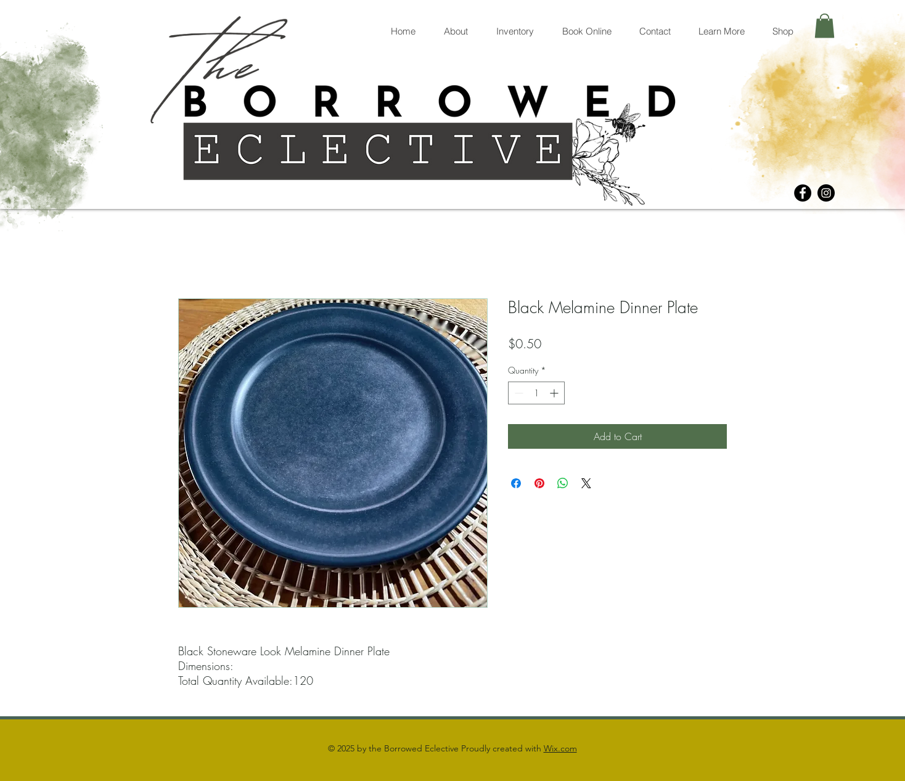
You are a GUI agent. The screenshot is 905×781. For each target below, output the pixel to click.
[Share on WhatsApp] (562, 483)
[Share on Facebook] (516, 483)
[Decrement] (517, 393)
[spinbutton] (536, 393)
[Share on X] (586, 483)
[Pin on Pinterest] (539, 483)
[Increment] (555, 393)
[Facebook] (802, 193)
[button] (824, 26)
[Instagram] (826, 193)
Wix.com (560, 748)
